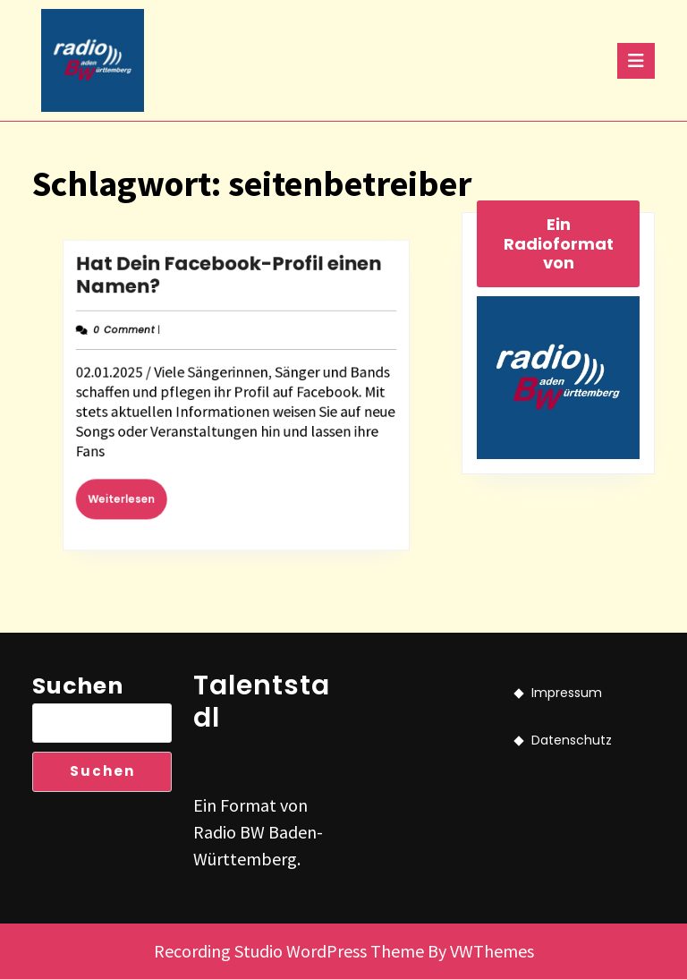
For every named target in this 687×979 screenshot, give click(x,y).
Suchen (77, 686)
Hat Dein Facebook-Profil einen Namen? (230, 288)
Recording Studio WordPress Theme (289, 951)
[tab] (636, 61)
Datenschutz (571, 740)
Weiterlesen (139, 488)
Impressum (566, 693)
